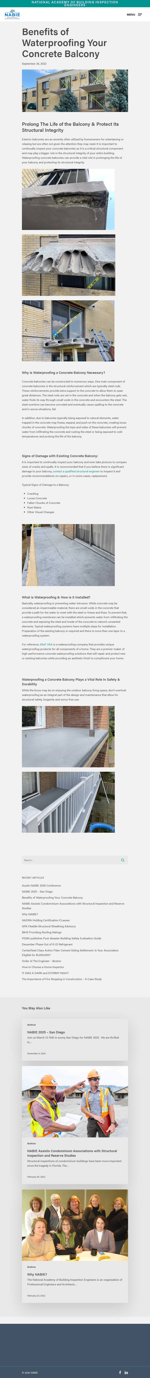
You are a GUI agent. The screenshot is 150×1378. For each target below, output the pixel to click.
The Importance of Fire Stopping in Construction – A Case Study (62, 979)
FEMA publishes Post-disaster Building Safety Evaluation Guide (61, 938)
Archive (31, 1024)
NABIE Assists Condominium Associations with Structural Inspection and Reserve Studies (73, 905)
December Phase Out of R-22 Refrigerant (47, 944)
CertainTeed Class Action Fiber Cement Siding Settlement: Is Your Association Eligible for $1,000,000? (70, 952)
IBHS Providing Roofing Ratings (42, 932)
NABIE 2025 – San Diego (37, 891)
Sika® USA (46, 644)
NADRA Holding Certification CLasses (46, 920)
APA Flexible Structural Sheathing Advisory (49, 926)
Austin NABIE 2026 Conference (41, 885)
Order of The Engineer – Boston (41, 961)
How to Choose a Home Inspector (43, 967)
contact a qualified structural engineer (76, 471)
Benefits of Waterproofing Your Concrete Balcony (52, 897)
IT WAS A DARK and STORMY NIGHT (45, 973)
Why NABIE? (30, 914)
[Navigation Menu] (134, 14)
